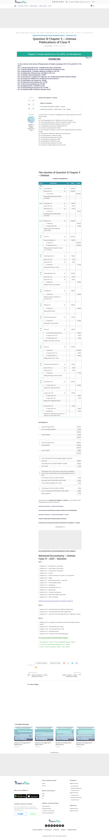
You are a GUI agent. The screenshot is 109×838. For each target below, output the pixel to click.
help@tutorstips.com (84, 2)
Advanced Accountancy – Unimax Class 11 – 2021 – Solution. (57, 109)
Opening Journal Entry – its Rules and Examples (52, 506)
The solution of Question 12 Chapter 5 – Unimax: (54, 106)
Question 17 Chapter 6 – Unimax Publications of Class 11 (31, 127)
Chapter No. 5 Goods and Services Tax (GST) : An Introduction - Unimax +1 (48, 35)
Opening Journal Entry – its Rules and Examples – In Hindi (55, 514)
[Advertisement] (54, 18)
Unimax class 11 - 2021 (71, 35)
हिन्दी (93, 2)
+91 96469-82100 (72, 2)
